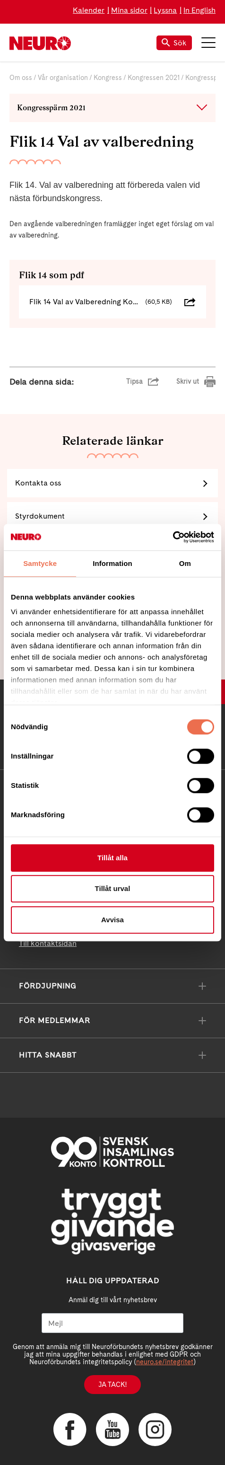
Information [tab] (112, 563)
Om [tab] (185, 563)
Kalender (88, 10)
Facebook (70, 1429)
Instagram (155, 1429)
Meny (208, 42)
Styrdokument (40, 516)
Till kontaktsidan (48, 943)
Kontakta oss (38, 482)
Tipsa (134, 381)
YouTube (112, 1429)
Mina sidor (129, 10)
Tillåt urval (112, 888)
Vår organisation (63, 77)
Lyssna (165, 10)
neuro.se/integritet (164, 1362)
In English (199, 10)
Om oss (20, 77)
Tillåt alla (112, 858)
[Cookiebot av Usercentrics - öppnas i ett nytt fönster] (172, 537)
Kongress (108, 77)
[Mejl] (112, 1323)
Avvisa (112, 920)
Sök (174, 42)
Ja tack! (112, 1384)
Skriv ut (187, 381)
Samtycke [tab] (40, 563)
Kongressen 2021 (154, 77)
